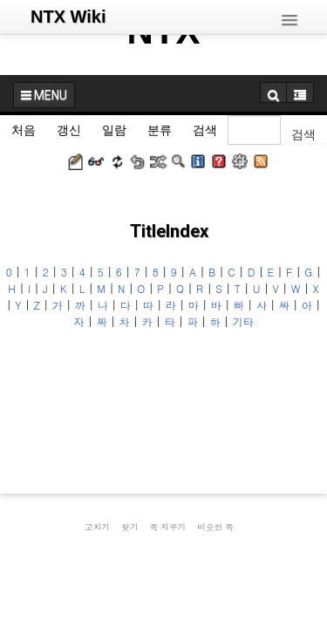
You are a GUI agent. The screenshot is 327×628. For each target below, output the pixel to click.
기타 (243, 321)
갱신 (69, 130)
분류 (159, 130)
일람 (114, 130)
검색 (205, 130)
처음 (23, 130)
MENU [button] (44, 95)
